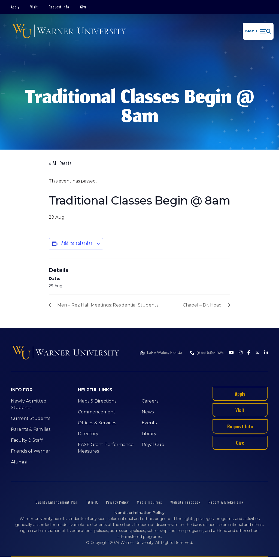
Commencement (96, 411)
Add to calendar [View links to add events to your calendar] (77, 243)
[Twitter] (257, 353)
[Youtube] (231, 353)
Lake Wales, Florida (164, 352)
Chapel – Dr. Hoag (202, 305)
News (148, 411)
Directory (88, 433)
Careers (150, 401)
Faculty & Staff (27, 440)
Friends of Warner (30, 451)
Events (149, 422)
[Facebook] (248, 353)
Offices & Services (97, 422)
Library (149, 433)
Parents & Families (30, 429)
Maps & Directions (97, 401)
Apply (15, 7)
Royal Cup (153, 444)
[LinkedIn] (266, 353)
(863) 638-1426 (209, 352)
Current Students (30, 418)
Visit (34, 7)
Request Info (59, 7)
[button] (258, 31)
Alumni (19, 462)
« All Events (60, 163)
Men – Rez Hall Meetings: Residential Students (107, 305)
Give (83, 7)
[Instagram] (240, 353)
